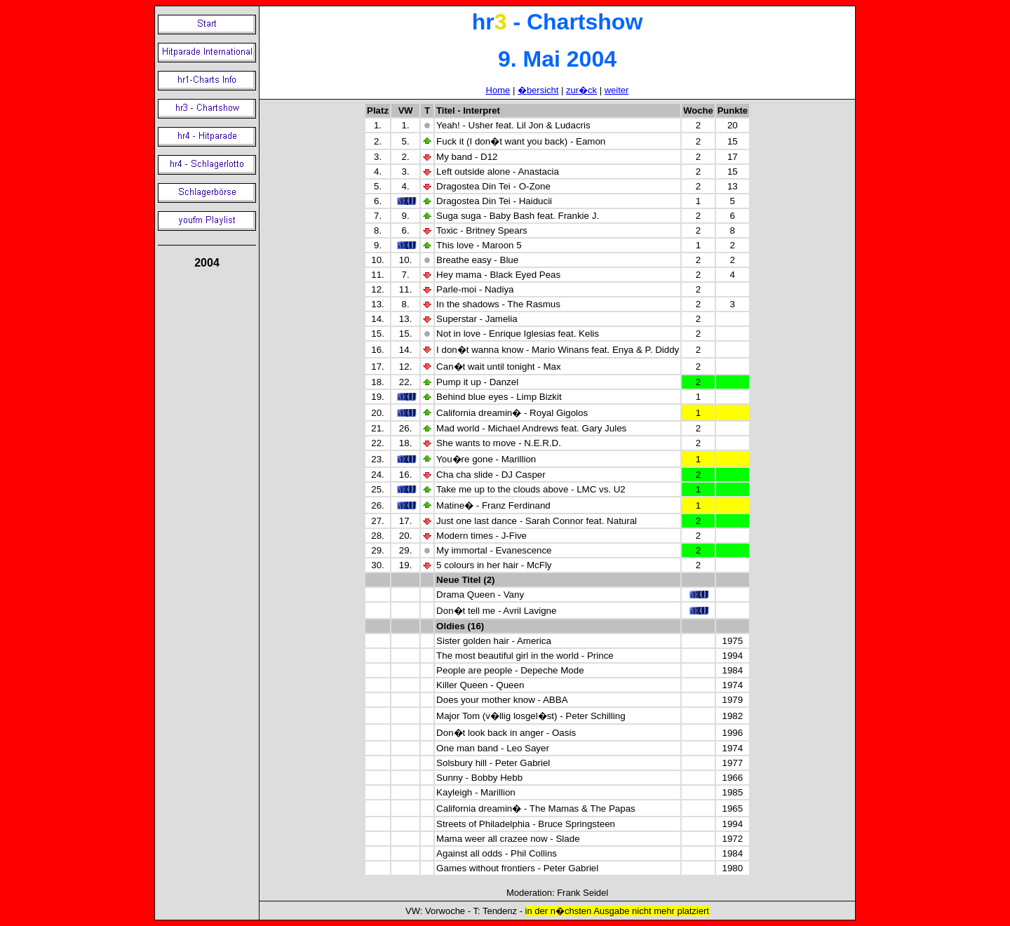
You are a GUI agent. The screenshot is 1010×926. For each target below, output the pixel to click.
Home (498, 90)
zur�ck (581, 90)
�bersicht (538, 90)
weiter (617, 90)
